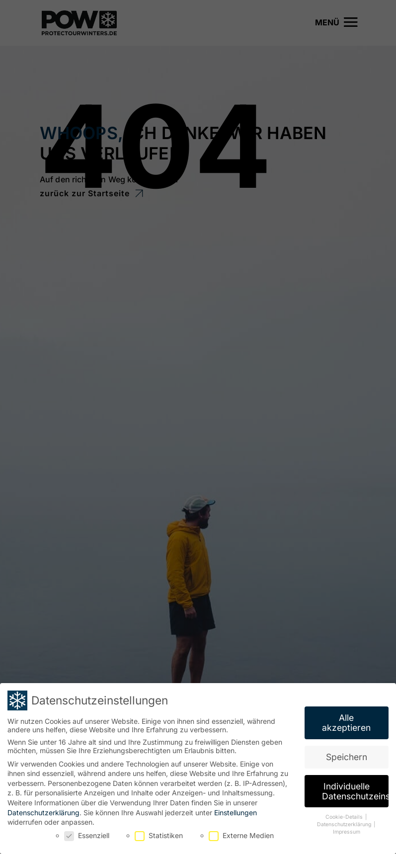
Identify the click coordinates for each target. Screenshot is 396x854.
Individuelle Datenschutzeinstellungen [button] (355, 789)
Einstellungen (235, 810)
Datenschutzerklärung (43, 810)
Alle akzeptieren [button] (346, 721)
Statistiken (159, 833)
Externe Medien (241, 833)
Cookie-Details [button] (344, 815)
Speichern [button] (346, 755)
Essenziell (86, 833)
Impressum (346, 830)
